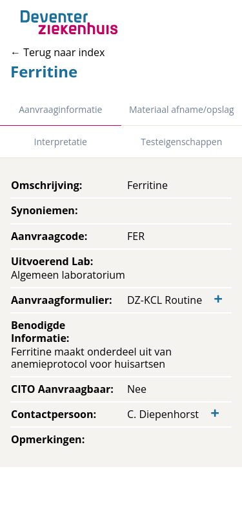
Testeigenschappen (181, 141)
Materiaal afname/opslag (181, 109)
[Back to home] (69, 22)
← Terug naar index (57, 52)
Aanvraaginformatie (60, 109)
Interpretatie (60, 141)
